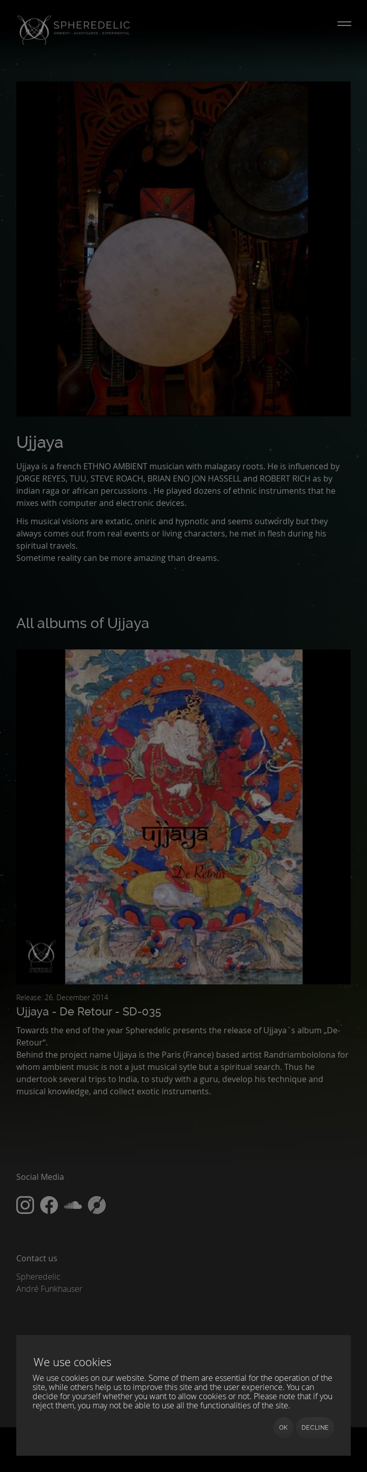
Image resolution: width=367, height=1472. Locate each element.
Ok (283, 1427)
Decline (315, 1427)
